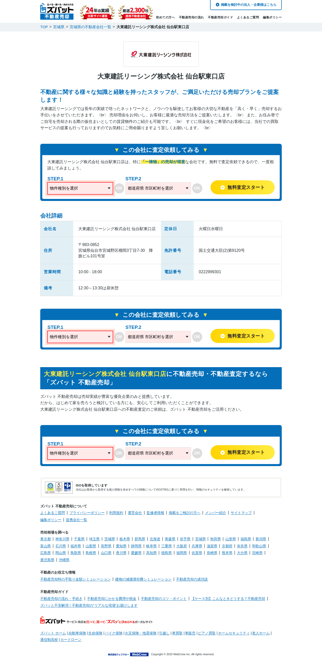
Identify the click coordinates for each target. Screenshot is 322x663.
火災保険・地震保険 (140, 633)
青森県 (170, 539)
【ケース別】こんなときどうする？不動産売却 (228, 599)
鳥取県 (75, 553)
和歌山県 (259, 546)
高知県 (151, 553)
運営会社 (135, 513)
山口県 (106, 553)
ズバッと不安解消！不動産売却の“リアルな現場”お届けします (89, 605)
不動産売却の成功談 (192, 579)
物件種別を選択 (64, 188)
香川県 (121, 553)
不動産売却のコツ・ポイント (164, 599)
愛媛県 (136, 553)
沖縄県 (64, 560)
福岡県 (181, 553)
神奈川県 (62, 539)
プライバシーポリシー (87, 513)
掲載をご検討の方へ (184, 513)
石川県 (60, 546)
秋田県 (215, 539)
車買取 (177, 633)
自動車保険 (77, 633)
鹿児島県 (47, 560)
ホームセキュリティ (234, 633)
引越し (164, 633)
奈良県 (242, 546)
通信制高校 (49, 640)
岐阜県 (151, 546)
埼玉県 (94, 539)
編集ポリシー (272, 17)
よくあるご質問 (248, 17)
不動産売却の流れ (191, 17)
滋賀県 (212, 546)
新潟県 (261, 539)
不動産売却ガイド (220, 17)
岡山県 (60, 553)
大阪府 (181, 546)
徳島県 (166, 553)
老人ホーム (261, 633)
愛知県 (121, 546)
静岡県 (136, 546)
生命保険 (95, 633)
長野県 (106, 546)
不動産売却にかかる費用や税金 (111, 599)
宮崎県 (257, 553)
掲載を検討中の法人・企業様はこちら (248, 5)
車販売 (190, 633)
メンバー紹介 (215, 513)
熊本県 (227, 553)
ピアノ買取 (207, 633)
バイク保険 (114, 633)
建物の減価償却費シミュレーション (143, 579)
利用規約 (116, 513)
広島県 (45, 553)
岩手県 (185, 539)
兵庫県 (197, 546)
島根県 (91, 553)
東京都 (45, 539)
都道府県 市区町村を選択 (150, 188)
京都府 (227, 546)
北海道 (155, 539)
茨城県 (109, 539)
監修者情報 (155, 513)
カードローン (71, 640)
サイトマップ (241, 513)
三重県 (166, 546)
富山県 (45, 546)
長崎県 (212, 553)
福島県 (245, 539)
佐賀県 (197, 553)
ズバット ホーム (53, 633)
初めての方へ (165, 17)
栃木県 (124, 539)
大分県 (242, 553)
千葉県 (79, 539)
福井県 (75, 546)
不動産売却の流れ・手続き (61, 599)
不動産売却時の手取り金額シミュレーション (75, 579)
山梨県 (91, 546)
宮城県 (200, 539)
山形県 (230, 539)
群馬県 (140, 539)
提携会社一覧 (76, 520)
